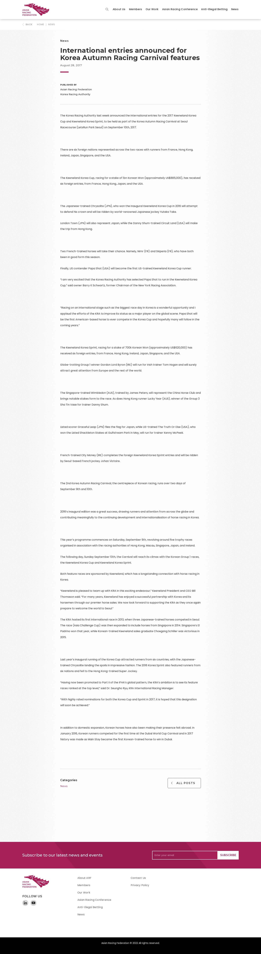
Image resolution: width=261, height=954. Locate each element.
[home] (37, 9)
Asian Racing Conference (180, 9)
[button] (119, 9)
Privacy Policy (140, 885)
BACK (29, 24)
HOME (40, 24)
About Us (119, 9)
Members (135, 9)
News (235, 9)
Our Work (152, 9)
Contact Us (138, 878)
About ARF (84, 878)
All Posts (185, 783)
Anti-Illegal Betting (214, 9)
